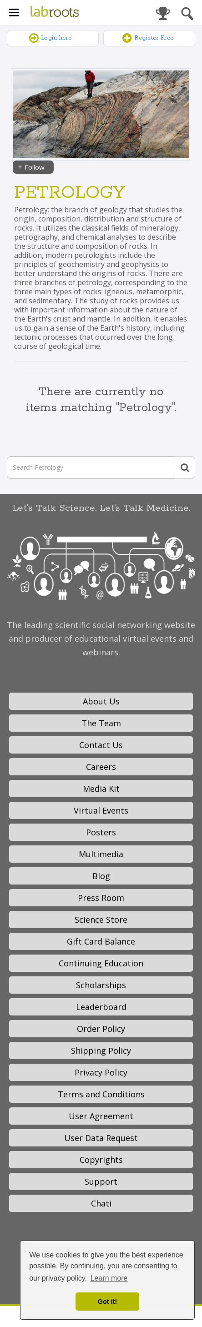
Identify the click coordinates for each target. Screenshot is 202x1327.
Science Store (101, 919)
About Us (101, 701)
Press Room (101, 897)
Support (101, 1181)
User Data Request (101, 1137)
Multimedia (101, 854)
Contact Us (101, 744)
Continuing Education (101, 963)
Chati (101, 1203)
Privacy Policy (101, 1072)
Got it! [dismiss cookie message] (107, 1301)
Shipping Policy (101, 1050)
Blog (101, 875)
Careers (101, 766)
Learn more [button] (109, 1278)
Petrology (69, 193)
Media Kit (101, 788)
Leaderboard (101, 1006)
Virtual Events (101, 810)
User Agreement (101, 1116)
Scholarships (101, 985)
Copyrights (101, 1159)
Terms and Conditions (101, 1094)
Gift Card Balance (101, 941)
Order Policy (101, 1028)
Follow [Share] (31, 166)
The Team (101, 723)
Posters (101, 832)
